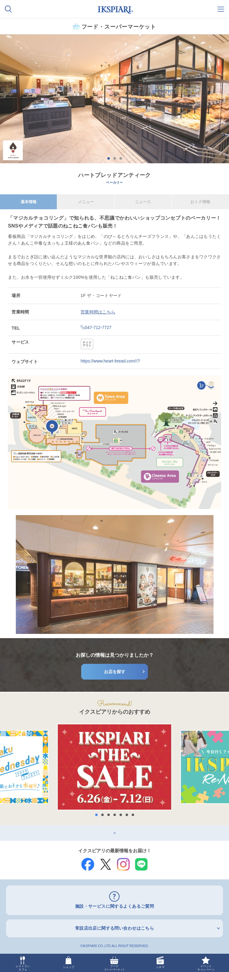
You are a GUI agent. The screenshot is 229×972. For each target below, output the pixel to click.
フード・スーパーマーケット (119, 26)
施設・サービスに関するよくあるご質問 (114, 906)
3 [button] (121, 158)
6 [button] (127, 815)
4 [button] (115, 815)
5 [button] (121, 815)
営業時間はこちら (98, 311)
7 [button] (133, 815)
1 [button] (109, 158)
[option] (114, 98)
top (3, 827)
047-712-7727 (96, 327)
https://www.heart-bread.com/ (110, 361)
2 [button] (115, 158)
